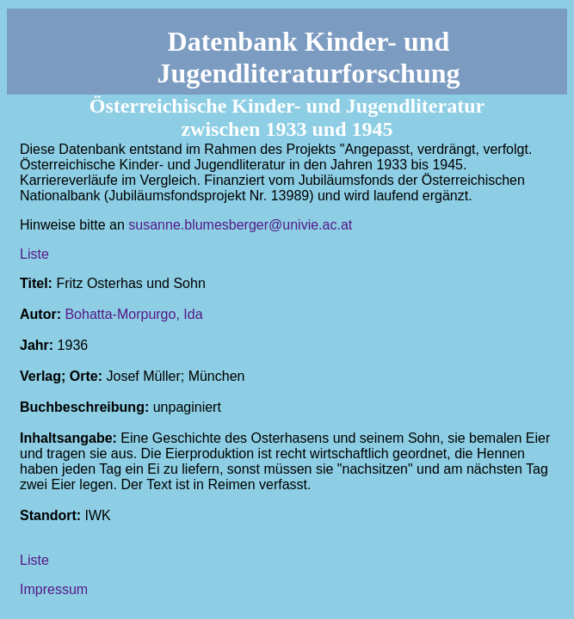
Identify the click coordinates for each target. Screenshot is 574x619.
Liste (34, 254)
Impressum (54, 589)
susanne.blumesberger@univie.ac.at (240, 225)
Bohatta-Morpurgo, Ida (133, 314)
